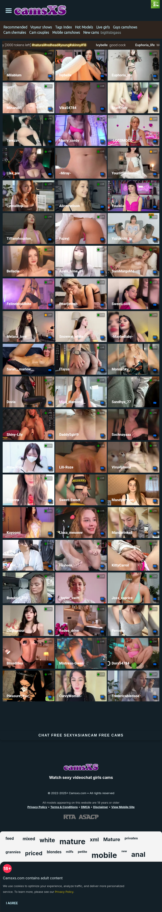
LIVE (50, 53)
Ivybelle (113, 45)
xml (94, 839)
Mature (111, 839)
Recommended (15, 27)
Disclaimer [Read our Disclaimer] (100, 807)
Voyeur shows (41, 27)
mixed (29, 838)
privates (131, 838)
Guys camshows (125, 27)
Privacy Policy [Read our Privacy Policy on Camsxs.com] (37, 807)
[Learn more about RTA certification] (70, 816)
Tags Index (63, 27)
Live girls (103, 27)
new (124, 851)
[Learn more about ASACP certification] (89, 816)
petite (82, 852)
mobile (104, 855)
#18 (95, 45)
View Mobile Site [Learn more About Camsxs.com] (123, 807)
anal (138, 854)
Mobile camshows (66, 32)
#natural (50, 45)
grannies (13, 852)
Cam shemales (14, 32)
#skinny (87, 45)
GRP (155, 119)
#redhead (63, 45)
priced (33, 853)
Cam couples (39, 32)
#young (76, 45)
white (47, 840)
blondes (54, 852)
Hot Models (84, 27)
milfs (69, 851)
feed (10, 838)
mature (72, 841)
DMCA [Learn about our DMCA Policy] (85, 807)
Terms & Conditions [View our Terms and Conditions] (64, 807)
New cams (91, 32)
